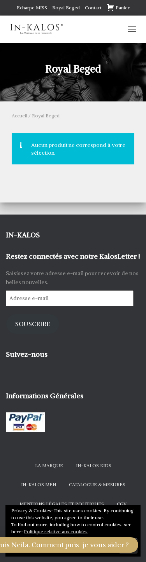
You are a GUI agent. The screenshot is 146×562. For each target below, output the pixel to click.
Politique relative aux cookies (56, 531)
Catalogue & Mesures (97, 484)
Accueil (19, 116)
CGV (122, 504)
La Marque (49, 465)
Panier (118, 7)
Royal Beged (66, 7)
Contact (93, 7)
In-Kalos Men (38, 484)
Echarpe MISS (32, 7)
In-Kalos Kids (93, 465)
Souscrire (32, 324)
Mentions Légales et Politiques (61, 504)
